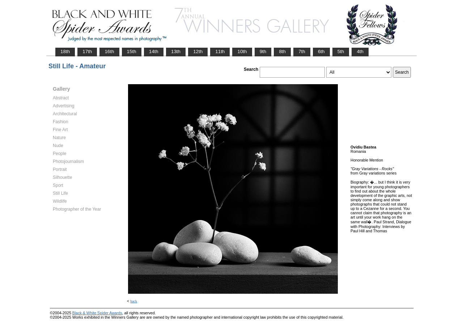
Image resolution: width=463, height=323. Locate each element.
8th (282, 51)
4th (360, 51)
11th (220, 51)
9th (263, 51)
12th (198, 51)
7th (301, 51)
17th (87, 51)
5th (341, 51)
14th (153, 51)
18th (65, 51)
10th (242, 51)
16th (109, 51)
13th (175, 51)
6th (321, 51)
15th (131, 51)
